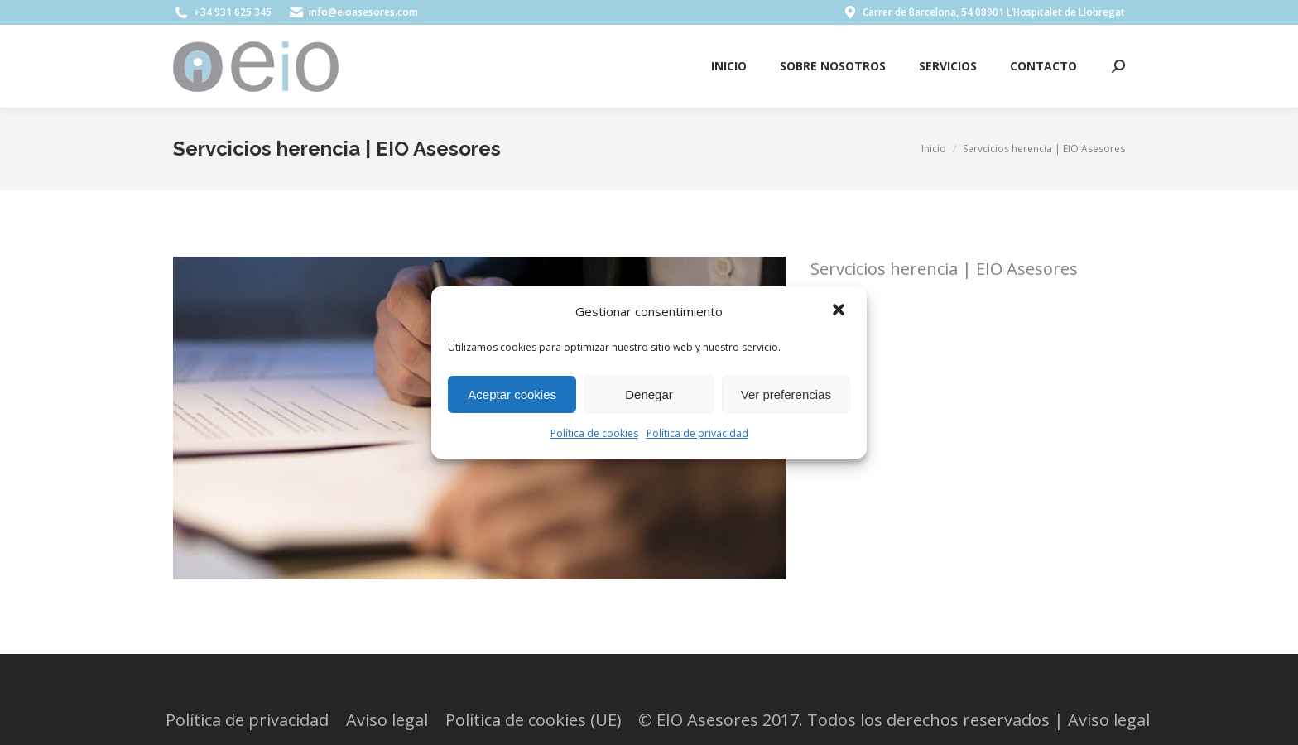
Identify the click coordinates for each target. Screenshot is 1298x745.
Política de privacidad (697, 433)
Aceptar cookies (512, 394)
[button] (840, 311)
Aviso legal (1109, 720)
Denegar (649, 394)
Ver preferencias (786, 394)
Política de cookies (594, 433)
